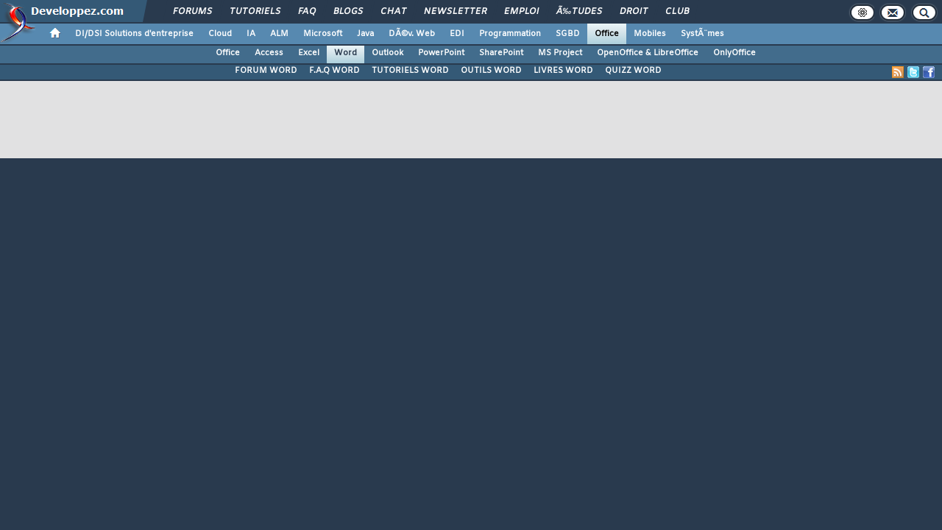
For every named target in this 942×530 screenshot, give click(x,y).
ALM (279, 34)
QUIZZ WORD (633, 71)
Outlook (387, 53)
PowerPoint (441, 53)
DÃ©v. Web (412, 34)
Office (607, 34)
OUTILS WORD (491, 71)
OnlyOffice (734, 53)
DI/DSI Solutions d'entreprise (134, 34)
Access (269, 53)
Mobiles (650, 34)
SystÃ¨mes (702, 34)
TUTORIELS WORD (410, 71)
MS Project (560, 53)
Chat (393, 12)
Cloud (220, 34)
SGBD (568, 34)
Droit (633, 12)
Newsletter (455, 12)
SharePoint (501, 53)
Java (365, 34)
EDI (457, 34)
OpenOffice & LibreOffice (647, 53)
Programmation (510, 34)
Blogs (348, 12)
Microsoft (322, 34)
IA (251, 34)
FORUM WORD (266, 71)
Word (345, 53)
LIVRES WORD (563, 71)
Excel (308, 53)
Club (677, 12)
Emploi (521, 12)
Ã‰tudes (579, 12)
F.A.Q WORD (334, 71)
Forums (192, 12)
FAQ (307, 12)
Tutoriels (255, 12)
